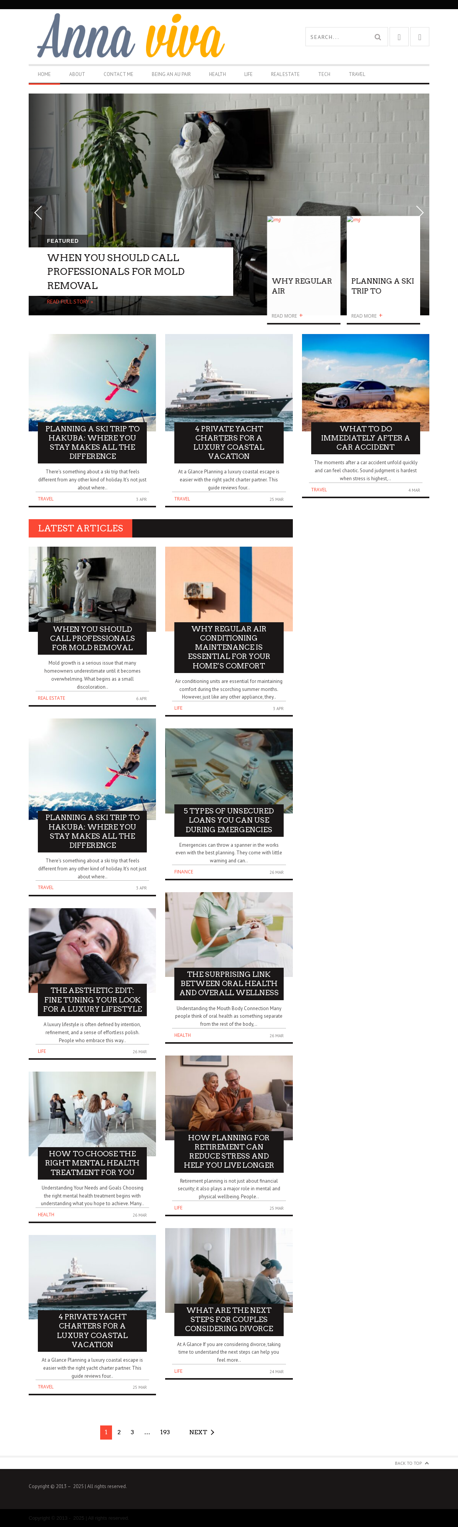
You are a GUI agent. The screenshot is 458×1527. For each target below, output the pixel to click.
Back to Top (408, 1463)
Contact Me (118, 74)
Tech (324, 74)
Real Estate (285, 74)
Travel (357, 74)
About (77, 74)
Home (44, 74)
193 (165, 1432)
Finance (183, 871)
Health (217, 74)
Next (198, 1432)
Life (248, 74)
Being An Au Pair (171, 74)
